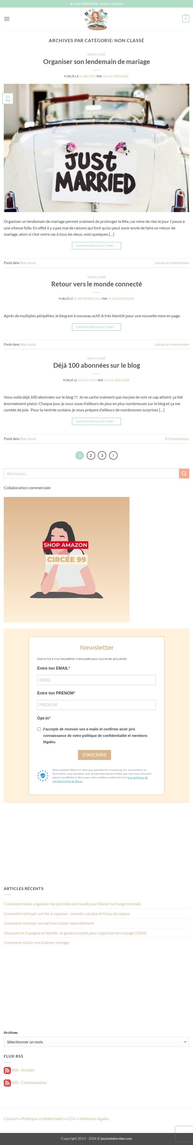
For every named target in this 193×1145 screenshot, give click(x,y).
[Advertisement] (96, 844)
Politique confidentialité (42, 1118)
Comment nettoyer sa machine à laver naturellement (49, 923)
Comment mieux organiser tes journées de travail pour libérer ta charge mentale (72, 903)
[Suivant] (113, 455)
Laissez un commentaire (172, 263)
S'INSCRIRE (94, 755)
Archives (11, 1032)
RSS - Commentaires (25, 1082)
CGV (71, 1118)
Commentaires (177, 439)
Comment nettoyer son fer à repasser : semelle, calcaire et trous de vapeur (67, 913)
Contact (11, 1118)
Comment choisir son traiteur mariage (36, 942)
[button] (7, 19)
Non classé (96, 54)
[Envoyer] (184, 473)
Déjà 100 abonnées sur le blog (96, 365)
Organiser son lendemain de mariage (96, 61)
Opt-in (43, 718)
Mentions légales (94, 1118)
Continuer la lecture (96, 245)
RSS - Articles (19, 1069)
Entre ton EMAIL (52, 668)
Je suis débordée (116, 76)
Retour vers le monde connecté (96, 284)
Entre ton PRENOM (55, 693)
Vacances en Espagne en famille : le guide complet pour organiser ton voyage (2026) (75, 932)
